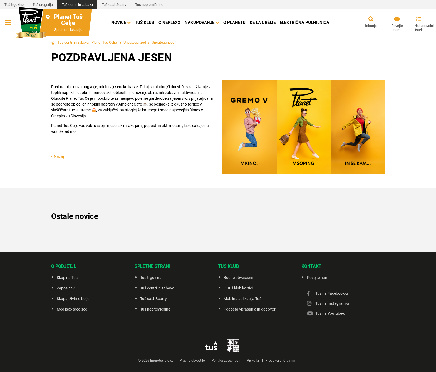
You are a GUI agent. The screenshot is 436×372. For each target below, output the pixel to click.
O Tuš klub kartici (238, 288)
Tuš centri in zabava (77, 5)
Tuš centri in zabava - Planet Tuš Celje (87, 42)
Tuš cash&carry (114, 5)
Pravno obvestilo (192, 361)
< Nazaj (57, 156)
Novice (118, 22)
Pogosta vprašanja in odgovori (250, 309)
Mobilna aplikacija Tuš (242, 298)
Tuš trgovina (151, 277)
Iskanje (371, 26)
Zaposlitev (66, 288)
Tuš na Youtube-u (330, 313)
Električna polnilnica (304, 22)
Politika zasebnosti (226, 361)
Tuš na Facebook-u (331, 293)
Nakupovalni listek (420, 28)
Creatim (289, 361)
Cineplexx (169, 22)
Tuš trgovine (14, 5)
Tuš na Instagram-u (332, 303)
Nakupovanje (199, 22)
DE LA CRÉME (263, 22)
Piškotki (253, 361)
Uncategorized (134, 42)
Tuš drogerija (43, 5)
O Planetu (234, 22)
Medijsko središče (72, 309)
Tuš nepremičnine (149, 5)
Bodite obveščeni (238, 277)
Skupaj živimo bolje (73, 298)
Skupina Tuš (67, 277)
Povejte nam (397, 28)
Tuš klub (144, 22)
